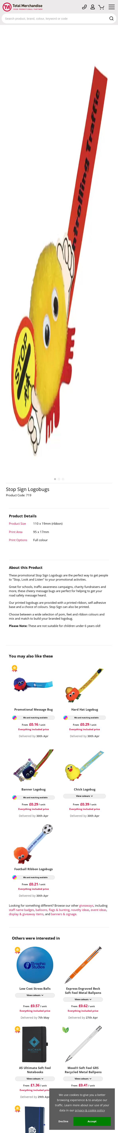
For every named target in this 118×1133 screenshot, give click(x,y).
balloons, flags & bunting (53, 910)
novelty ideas (80, 910)
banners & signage (63, 914)
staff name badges (21, 910)
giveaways (86, 905)
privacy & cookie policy (90, 1110)
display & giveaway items (26, 914)
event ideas (98, 910)
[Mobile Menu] (111, 8)
